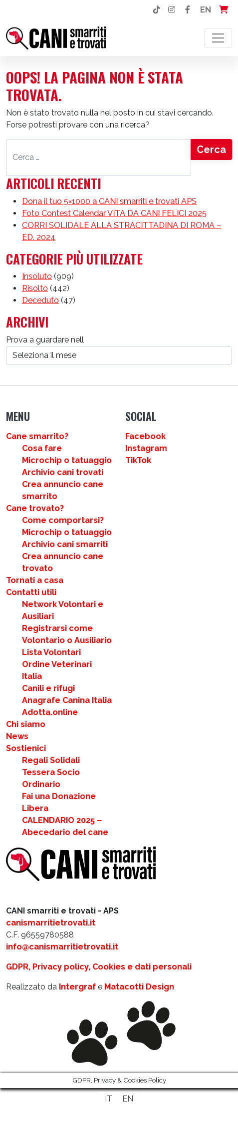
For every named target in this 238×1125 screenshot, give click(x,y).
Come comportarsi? (63, 520)
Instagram (146, 448)
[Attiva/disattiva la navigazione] (218, 38)
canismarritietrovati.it (50, 923)
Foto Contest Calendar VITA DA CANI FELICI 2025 (114, 213)
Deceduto (40, 300)
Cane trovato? (35, 508)
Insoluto (37, 276)
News (17, 736)
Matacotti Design (139, 987)
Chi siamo (25, 724)
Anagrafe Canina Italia (67, 700)
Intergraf (77, 987)
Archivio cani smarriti (65, 544)
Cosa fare (42, 448)
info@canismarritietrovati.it (62, 947)
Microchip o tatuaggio (67, 460)
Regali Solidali (51, 760)
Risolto (35, 288)
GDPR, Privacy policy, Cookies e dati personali (99, 967)
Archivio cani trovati (62, 472)
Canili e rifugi (48, 688)
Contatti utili (31, 592)
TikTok (138, 460)
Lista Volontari (51, 652)
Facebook (145, 436)
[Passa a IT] (108, 1099)
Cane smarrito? (37, 436)
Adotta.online (50, 712)
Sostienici (26, 748)
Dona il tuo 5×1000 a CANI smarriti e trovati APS (109, 201)
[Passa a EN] (127, 1099)
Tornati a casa (34, 580)
